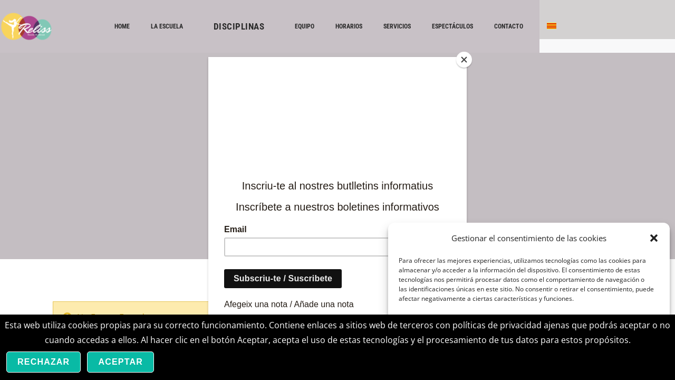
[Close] (464, 60)
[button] (654, 238)
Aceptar (120, 361)
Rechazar (43, 361)
